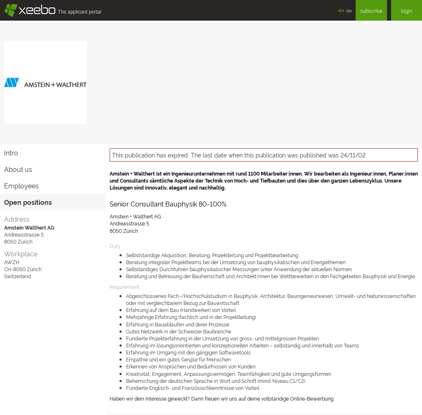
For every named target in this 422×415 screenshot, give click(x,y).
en (341, 10)
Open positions (28, 201)
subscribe (371, 10)
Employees (21, 185)
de (349, 10)
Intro (11, 152)
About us (18, 169)
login (406, 10)
